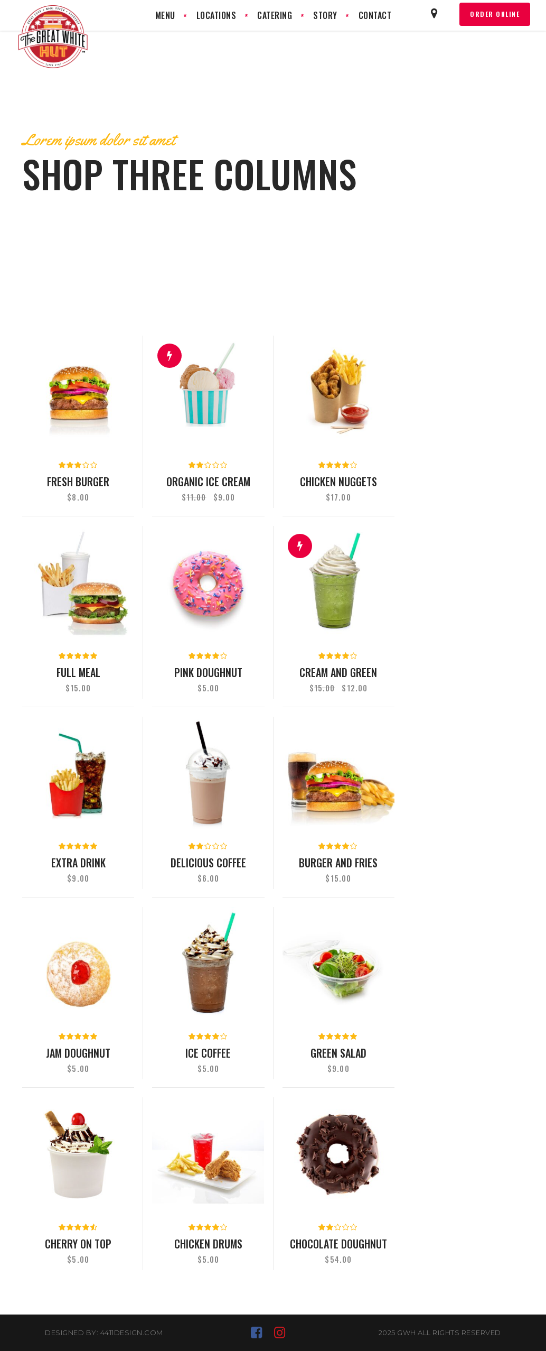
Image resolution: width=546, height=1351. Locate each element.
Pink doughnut (208, 672)
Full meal (78, 672)
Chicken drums (208, 1244)
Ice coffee (208, 1053)
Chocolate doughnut (338, 1244)
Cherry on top (78, 1244)
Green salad (338, 1053)
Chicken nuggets (338, 481)
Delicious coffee (208, 863)
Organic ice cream (208, 481)
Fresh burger (78, 481)
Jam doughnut (78, 1053)
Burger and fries (338, 863)
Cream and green (338, 672)
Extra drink (78, 863)
